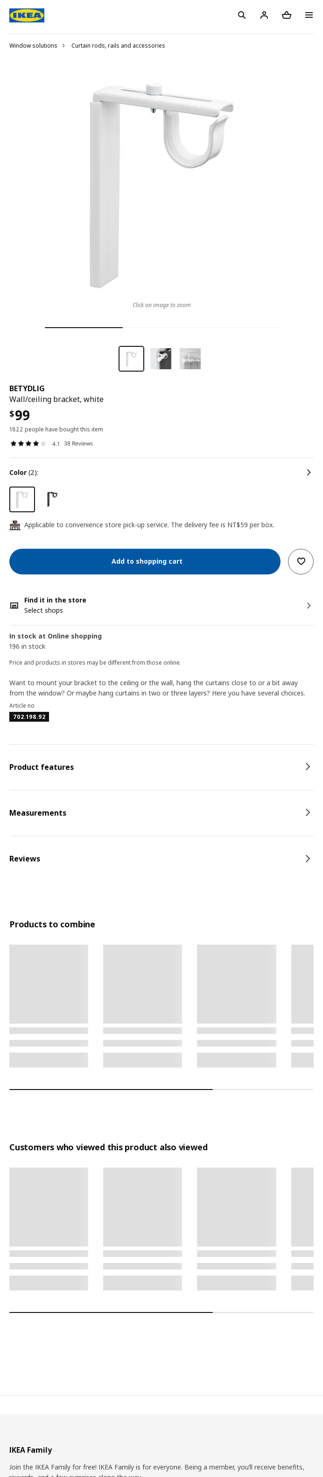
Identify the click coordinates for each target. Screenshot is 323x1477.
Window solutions (33, 46)
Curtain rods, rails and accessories (118, 46)
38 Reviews (78, 443)
